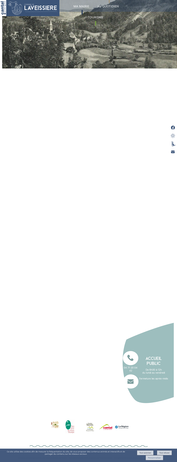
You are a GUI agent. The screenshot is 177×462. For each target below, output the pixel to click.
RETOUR (131, 305)
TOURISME (95, 17)
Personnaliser (154, 458)
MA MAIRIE (81, 6)
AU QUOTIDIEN (108, 6)
